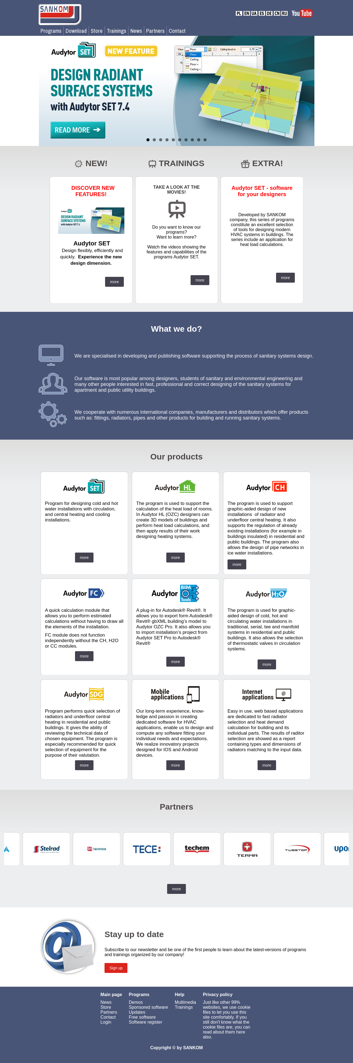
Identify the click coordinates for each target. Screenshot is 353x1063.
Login (105, 1022)
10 (205, 139)
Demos (136, 1002)
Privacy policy (218, 994)
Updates (137, 1012)
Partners (155, 30)
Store (97, 30)
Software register (145, 1022)
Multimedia (185, 1002)
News (136, 30)
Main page (111, 994)
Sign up (115, 968)
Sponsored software (148, 1007)
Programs (51, 30)
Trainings (116, 30)
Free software (142, 1017)
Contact (177, 30)
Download (76, 30)
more (114, 282)
